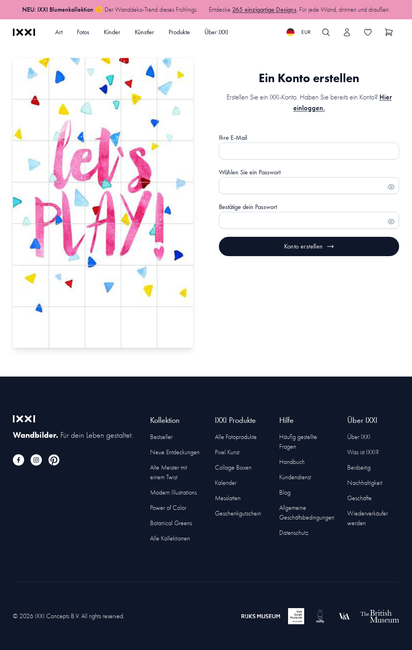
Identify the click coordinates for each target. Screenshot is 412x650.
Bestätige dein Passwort (248, 207)
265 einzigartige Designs (264, 9)
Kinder (112, 32)
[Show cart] (388, 32)
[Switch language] (298, 32)
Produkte (179, 32)
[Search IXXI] (325, 32)
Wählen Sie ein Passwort (249, 172)
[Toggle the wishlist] (367, 32)
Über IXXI (216, 32)
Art (58, 32)
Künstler (144, 32)
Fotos (83, 32)
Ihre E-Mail (233, 137)
